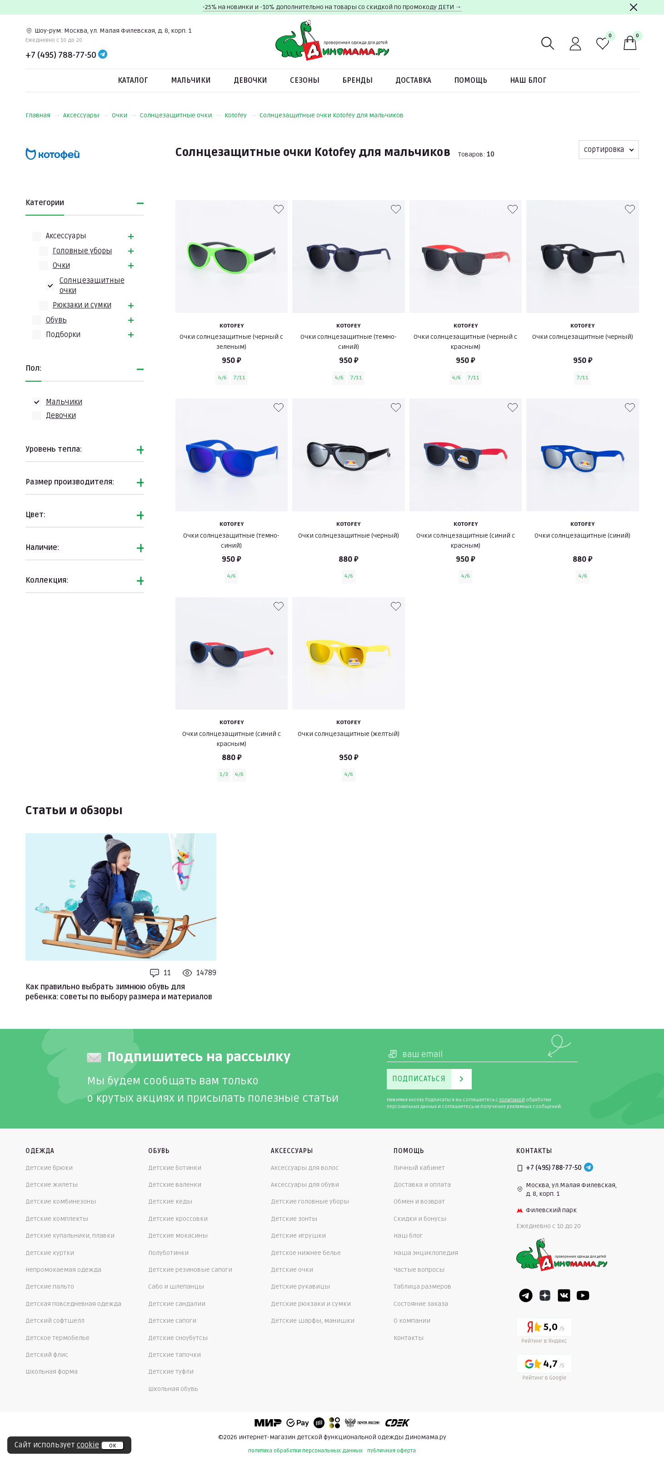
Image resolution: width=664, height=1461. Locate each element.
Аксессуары (85, 115)
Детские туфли (171, 1371)
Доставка (413, 80)
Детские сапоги (172, 1321)
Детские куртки (49, 1253)
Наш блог (528, 80)
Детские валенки (174, 1185)
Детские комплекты (56, 1219)
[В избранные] (279, 209)
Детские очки (292, 1270)
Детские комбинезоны (60, 1201)
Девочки (250, 80)
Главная (42, 115)
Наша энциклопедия (426, 1253)
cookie (88, 1445)
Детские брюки (49, 1168)
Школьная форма (51, 1371)
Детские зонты (294, 1219)
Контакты (409, 1338)
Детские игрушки (298, 1235)
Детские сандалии (176, 1304)
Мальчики (191, 80)
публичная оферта (391, 1450)
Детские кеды (170, 1201)
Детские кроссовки (178, 1219)
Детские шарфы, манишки (312, 1321)
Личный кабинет (419, 1168)
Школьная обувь (173, 1389)
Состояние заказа (421, 1304)
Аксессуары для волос (305, 1168)
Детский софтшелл (55, 1321)
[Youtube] (583, 1295)
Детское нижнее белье (306, 1253)
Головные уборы (82, 251)
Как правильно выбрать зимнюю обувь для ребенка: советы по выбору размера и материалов (118, 992)
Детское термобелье (57, 1338)
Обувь (56, 320)
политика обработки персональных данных (305, 1450)
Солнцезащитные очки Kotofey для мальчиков (332, 115)
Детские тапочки (174, 1355)
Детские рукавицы (300, 1286)
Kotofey (240, 115)
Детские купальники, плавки (70, 1235)
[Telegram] (102, 55)
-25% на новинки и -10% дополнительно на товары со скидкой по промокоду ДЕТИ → (332, 7)
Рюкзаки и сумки (82, 305)
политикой (512, 1100)
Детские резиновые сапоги (190, 1270)
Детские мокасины (178, 1235)
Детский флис (46, 1355)
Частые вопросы (419, 1270)
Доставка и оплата (422, 1185)
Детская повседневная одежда (73, 1304)
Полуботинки (168, 1253)
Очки (124, 115)
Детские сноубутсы (178, 1338)
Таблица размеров (422, 1286)
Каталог (133, 80)
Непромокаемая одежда (63, 1270)
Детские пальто (49, 1286)
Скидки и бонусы (420, 1219)
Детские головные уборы (310, 1201)
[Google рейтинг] (544, 1369)
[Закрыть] (633, 7)
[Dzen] (545, 1295)
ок (112, 1445)
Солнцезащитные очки (180, 115)
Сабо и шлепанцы (176, 1286)
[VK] (564, 1295)
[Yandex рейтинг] (544, 1332)
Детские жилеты (51, 1185)
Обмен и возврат (419, 1201)
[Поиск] (548, 44)
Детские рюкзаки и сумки (311, 1304)
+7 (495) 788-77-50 (60, 55)
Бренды (357, 80)
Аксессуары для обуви (305, 1185)
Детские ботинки (174, 1168)
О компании (412, 1321)
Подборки (63, 334)
